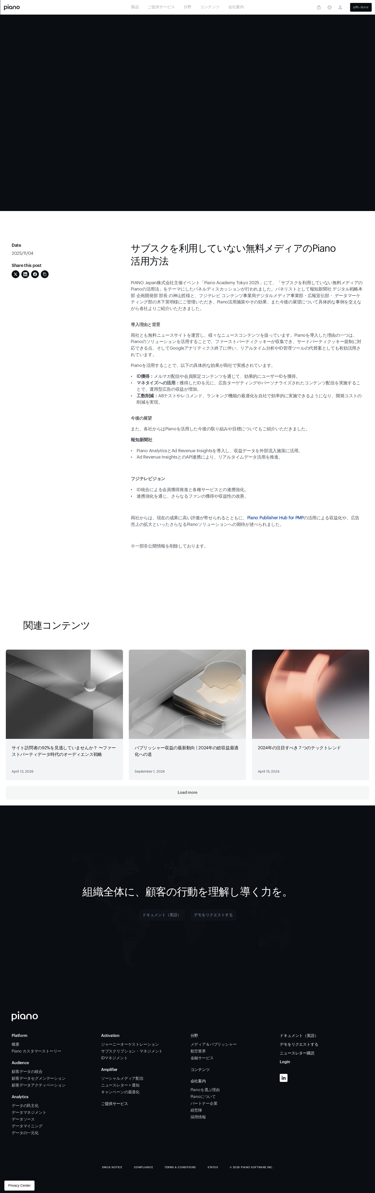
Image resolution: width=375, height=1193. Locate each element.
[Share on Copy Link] (45, 274)
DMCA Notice (112, 1167)
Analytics (20, 1097)
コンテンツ (200, 1070)
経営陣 (196, 1110)
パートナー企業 (204, 1103)
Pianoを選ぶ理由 (205, 1090)
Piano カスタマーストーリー (36, 1051)
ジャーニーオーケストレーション (130, 1044)
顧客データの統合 (28, 1072)
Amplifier (109, 1070)
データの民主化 (25, 1106)
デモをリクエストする (299, 1044)
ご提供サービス (114, 1104)
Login (285, 1062)
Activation (110, 1036)
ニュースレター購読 (297, 1053)
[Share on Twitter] (15, 274)
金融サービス (203, 1058)
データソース (24, 1119)
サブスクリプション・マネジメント (132, 1051)
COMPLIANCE (143, 1167)
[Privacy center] (319, 7)
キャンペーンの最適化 (120, 1092)
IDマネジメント (114, 1058)
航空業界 (198, 1051)
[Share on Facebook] (35, 274)
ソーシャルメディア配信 (122, 1078)
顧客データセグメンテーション (39, 1078)
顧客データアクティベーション (39, 1085)
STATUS (213, 1167)
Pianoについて (203, 1097)
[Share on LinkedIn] (25, 274)
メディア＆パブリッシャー (214, 1044)
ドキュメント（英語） (299, 1036)
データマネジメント (29, 1112)
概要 (15, 1044)
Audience (20, 1063)
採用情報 (198, 1117)
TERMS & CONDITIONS (180, 1167)
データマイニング (27, 1126)
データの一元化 (25, 1133)
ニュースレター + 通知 (120, 1085)
